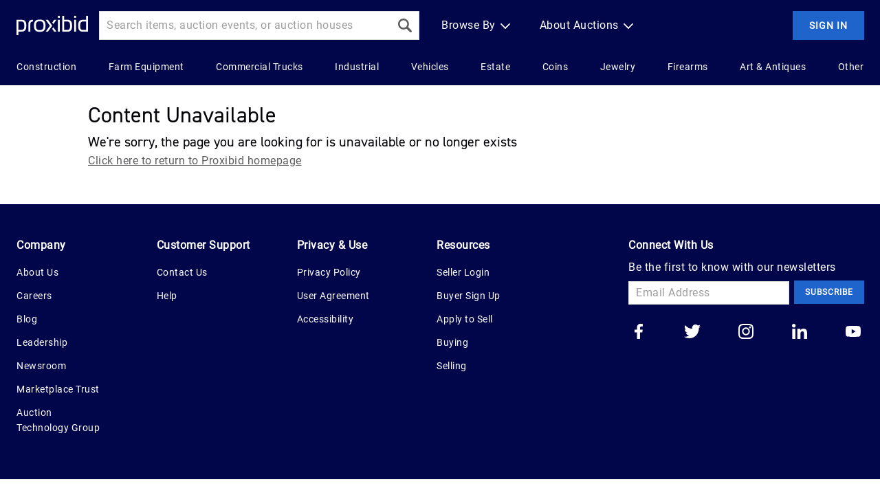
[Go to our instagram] (746, 332)
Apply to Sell (465, 319)
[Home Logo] (52, 26)
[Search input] (244, 25)
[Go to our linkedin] (799, 332)
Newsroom (41, 365)
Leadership (41, 342)
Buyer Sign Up (468, 295)
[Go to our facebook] (638, 332)
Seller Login (463, 272)
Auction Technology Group (58, 420)
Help (167, 295)
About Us (37, 272)
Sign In (828, 25)
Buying (452, 342)
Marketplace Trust (58, 389)
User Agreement (333, 295)
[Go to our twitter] (692, 332)
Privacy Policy (329, 272)
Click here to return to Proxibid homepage (195, 160)
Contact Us (182, 272)
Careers (34, 295)
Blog (26, 319)
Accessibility (325, 319)
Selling (452, 365)
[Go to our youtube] (853, 332)
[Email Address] (709, 293)
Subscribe (829, 292)
